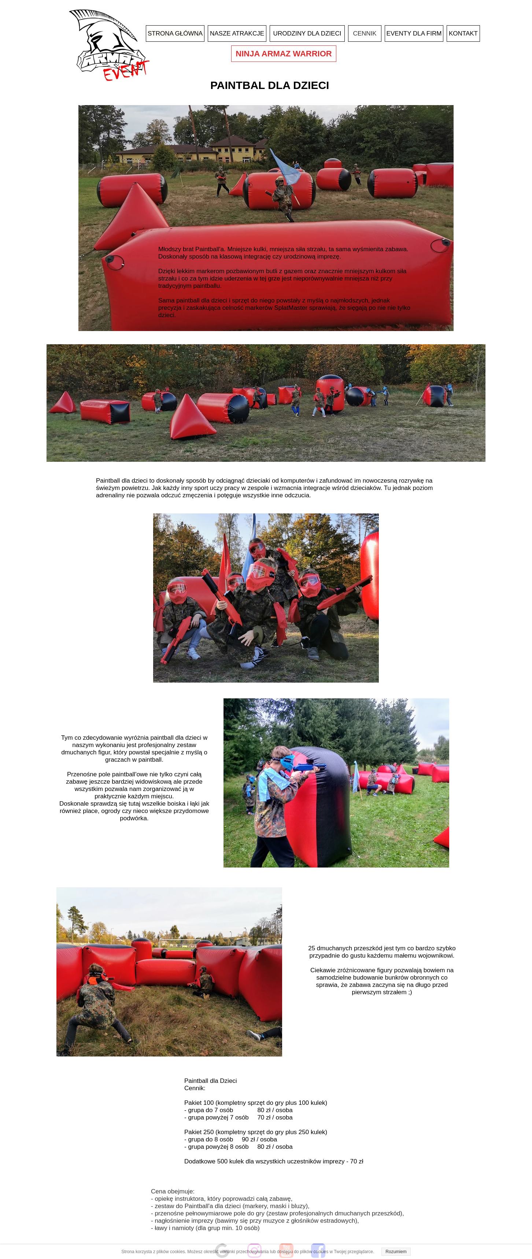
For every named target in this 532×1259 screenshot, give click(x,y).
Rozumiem (395, 1251)
